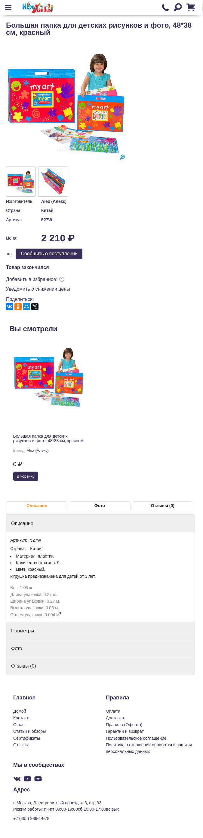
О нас (18, 724)
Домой (19, 711)
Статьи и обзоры (29, 731)
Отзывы (21, 744)
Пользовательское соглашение (136, 738)
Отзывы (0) (162, 505)
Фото (99, 505)
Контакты (22, 717)
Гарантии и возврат (125, 731)
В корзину (26, 476)
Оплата (113, 711)
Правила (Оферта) (124, 724)
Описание (36, 505)
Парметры (22, 630)
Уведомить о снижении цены (38, 289)
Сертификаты (26, 738)
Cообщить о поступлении (49, 253)
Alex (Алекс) (53, 201)
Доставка (115, 717)
